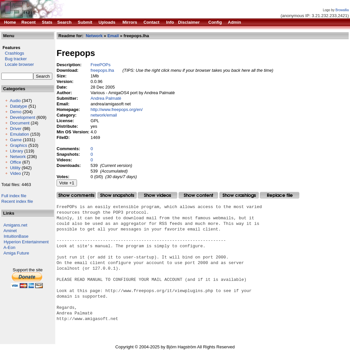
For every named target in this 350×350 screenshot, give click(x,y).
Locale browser (17, 64)
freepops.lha (102, 70)
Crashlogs (12, 53)
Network (18, 156)
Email (113, 35)
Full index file (13, 195)
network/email (103, 115)
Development (22, 117)
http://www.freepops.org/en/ (116, 109)
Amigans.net (15, 225)
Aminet (10, 230)
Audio (15, 100)
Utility (15, 167)
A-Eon (9, 247)
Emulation (19, 134)
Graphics (18, 145)
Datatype (18, 106)
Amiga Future (16, 253)
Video (15, 173)
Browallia (342, 10)
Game (15, 139)
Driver (15, 128)
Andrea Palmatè (105, 98)
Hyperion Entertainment (26, 241)
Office (15, 162)
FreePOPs (100, 64)
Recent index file (17, 201)
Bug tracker (14, 58)
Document (19, 123)
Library (16, 150)
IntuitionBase (16, 236)
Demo (15, 111)
